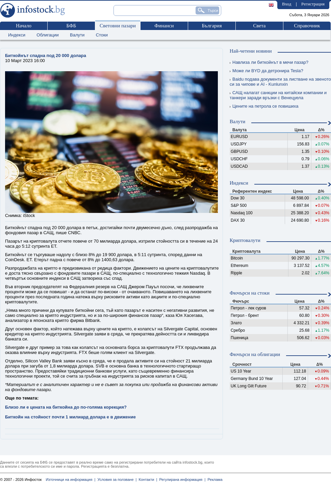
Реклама (213, 479)
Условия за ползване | (115, 479)
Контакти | (146, 479)
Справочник (307, 25)
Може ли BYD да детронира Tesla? (266, 70)
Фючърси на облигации (255, 354)
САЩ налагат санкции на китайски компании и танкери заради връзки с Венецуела (278, 95)
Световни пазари (118, 25)
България (212, 25)
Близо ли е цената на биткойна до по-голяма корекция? (66, 407)
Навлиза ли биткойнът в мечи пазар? (269, 62)
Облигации (47, 34)
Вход (286, 3)
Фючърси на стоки (250, 293)
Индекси (16, 34)
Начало (23, 25)
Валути (77, 34)
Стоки (102, 34)
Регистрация (313, 3)
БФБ (71, 25)
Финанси (164, 25)
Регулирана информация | (181, 479)
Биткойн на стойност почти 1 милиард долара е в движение (70, 416)
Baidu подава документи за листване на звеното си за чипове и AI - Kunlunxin (280, 82)
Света (259, 25)
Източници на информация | (70, 479)
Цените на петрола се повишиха (264, 106)
